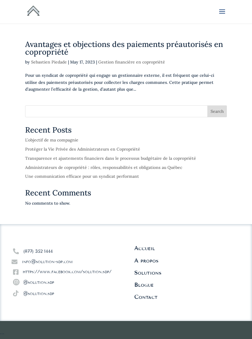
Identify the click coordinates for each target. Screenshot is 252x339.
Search (217, 111)
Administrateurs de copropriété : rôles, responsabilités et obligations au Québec (103, 167)
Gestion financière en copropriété (131, 62)
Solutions (147, 273)
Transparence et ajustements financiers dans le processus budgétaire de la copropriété (110, 158)
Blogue (144, 285)
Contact (146, 297)
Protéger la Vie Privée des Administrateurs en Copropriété (82, 149)
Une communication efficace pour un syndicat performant (82, 176)
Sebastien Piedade (49, 62)
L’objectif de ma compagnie (51, 140)
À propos (146, 260)
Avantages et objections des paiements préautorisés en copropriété (124, 48)
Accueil (144, 248)
